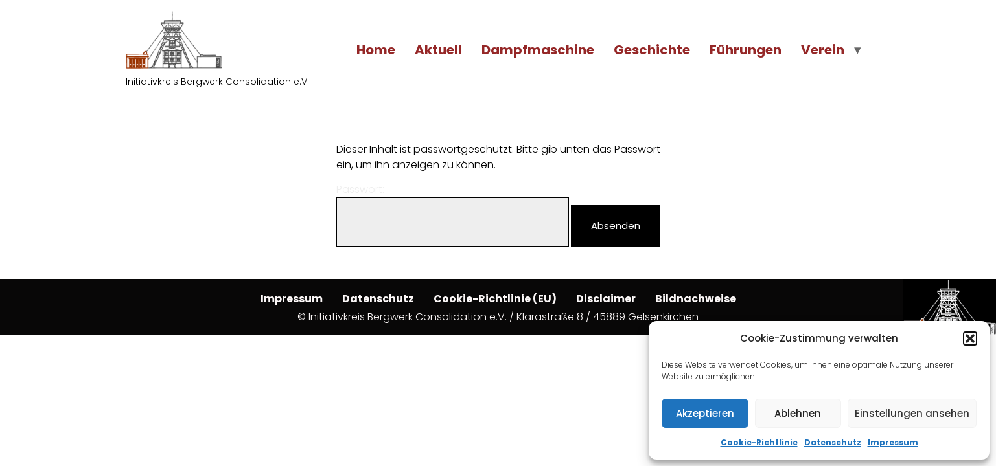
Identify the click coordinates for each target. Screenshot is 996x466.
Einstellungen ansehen (912, 413)
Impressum (893, 442)
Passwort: (452, 214)
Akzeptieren (705, 413)
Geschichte (652, 50)
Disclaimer (606, 298)
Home (375, 50)
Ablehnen (797, 413)
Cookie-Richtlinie (759, 442)
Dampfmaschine (537, 50)
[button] (970, 338)
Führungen (746, 50)
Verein (822, 50)
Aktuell (438, 50)
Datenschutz (832, 442)
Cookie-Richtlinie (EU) (495, 298)
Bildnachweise (695, 298)
